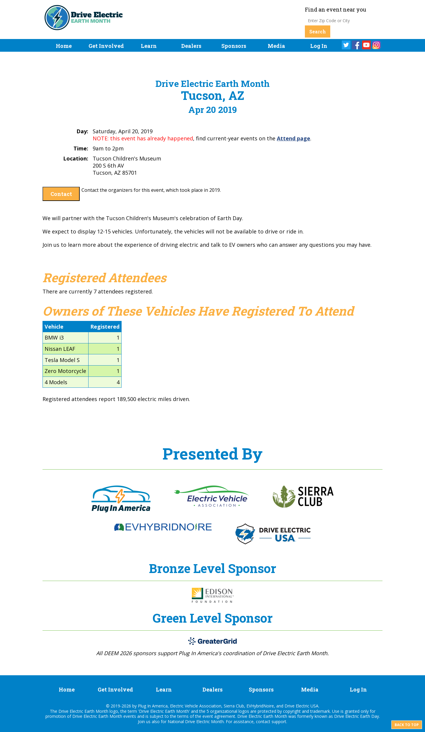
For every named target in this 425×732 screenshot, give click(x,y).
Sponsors (233, 45)
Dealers (191, 45)
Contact (61, 193)
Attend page (293, 138)
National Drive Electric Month (196, 721)
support (279, 721)
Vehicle (54, 326)
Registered (105, 326)
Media (276, 45)
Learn (149, 45)
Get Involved (106, 45)
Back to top (407, 724)
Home (64, 45)
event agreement (218, 716)
